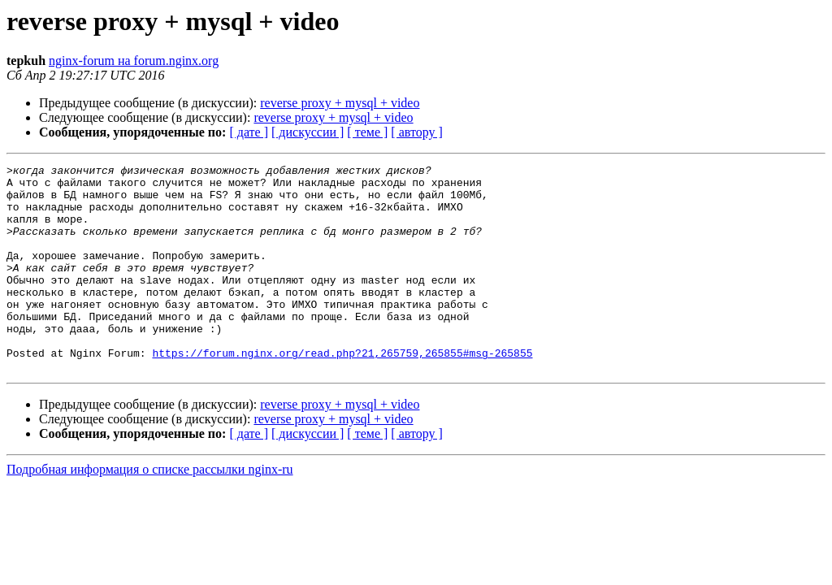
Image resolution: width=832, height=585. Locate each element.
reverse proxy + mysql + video (339, 103)
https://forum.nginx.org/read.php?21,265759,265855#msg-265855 (342, 391)
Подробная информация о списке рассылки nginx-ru (149, 511)
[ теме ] (367, 132)
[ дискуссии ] (307, 132)
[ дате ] (248, 132)
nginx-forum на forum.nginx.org (134, 60)
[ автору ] (416, 132)
